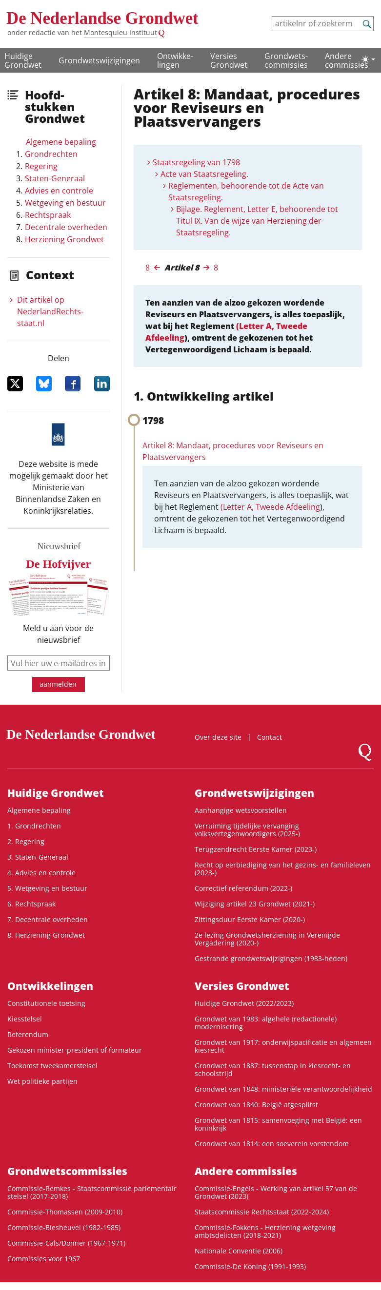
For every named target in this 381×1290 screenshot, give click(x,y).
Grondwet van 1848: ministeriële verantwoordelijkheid (283, 1089)
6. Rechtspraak (31, 903)
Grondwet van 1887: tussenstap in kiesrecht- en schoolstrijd (273, 1069)
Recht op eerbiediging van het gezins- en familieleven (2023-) (283, 868)
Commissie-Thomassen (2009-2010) (64, 1211)
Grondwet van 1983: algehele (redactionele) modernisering (266, 1022)
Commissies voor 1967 (43, 1258)
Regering (41, 166)
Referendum (27, 1034)
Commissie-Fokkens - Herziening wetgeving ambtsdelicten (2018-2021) (265, 1231)
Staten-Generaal (55, 178)
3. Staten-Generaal (37, 857)
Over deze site (218, 737)
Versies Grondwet (228, 60)
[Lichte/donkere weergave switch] (368, 59)
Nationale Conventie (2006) (238, 1250)
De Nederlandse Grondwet (102, 18)
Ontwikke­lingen (175, 60)
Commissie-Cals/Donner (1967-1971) (66, 1243)
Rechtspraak (48, 215)
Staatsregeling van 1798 (196, 162)
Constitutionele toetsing (46, 1003)
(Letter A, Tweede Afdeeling (270, 506)
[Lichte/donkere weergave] (368, 59)
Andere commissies (346, 60)
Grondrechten (51, 154)
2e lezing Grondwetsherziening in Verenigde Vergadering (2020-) (267, 938)
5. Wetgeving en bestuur (47, 888)
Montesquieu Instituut (120, 32)
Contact (269, 737)
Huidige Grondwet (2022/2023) (244, 1003)
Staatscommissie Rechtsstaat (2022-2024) (262, 1211)
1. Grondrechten (34, 825)
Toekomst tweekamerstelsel (52, 1065)
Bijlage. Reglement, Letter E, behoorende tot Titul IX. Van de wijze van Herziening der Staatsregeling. (257, 221)
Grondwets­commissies (286, 60)
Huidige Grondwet (22, 60)
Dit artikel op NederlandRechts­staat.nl (50, 311)
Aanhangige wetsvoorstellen (241, 810)
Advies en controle (59, 190)
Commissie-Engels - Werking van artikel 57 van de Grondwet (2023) (276, 1192)
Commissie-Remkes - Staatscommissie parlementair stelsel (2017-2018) (92, 1192)
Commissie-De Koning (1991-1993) (250, 1266)
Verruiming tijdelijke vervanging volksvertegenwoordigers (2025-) (247, 829)
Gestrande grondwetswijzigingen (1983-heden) (271, 958)
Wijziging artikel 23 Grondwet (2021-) (255, 903)
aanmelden (58, 684)
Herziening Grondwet (64, 239)
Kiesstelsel (24, 1018)
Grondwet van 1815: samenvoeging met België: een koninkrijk (278, 1124)
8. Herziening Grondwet (46, 935)
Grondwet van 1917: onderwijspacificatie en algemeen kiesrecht (283, 1046)
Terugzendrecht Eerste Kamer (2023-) (256, 849)
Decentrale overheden (66, 227)
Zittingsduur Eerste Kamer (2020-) (250, 919)
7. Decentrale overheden (47, 919)
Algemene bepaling (61, 141)
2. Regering (25, 841)
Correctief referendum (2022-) (243, 888)
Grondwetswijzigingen (99, 60)
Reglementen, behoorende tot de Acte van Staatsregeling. (246, 191)
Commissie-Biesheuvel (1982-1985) (63, 1227)
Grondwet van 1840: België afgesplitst (256, 1104)
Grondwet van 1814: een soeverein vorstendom (272, 1143)
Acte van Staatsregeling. (204, 174)
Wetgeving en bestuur (65, 202)
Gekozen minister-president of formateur (74, 1050)
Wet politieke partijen (42, 1081)
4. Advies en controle (41, 872)
